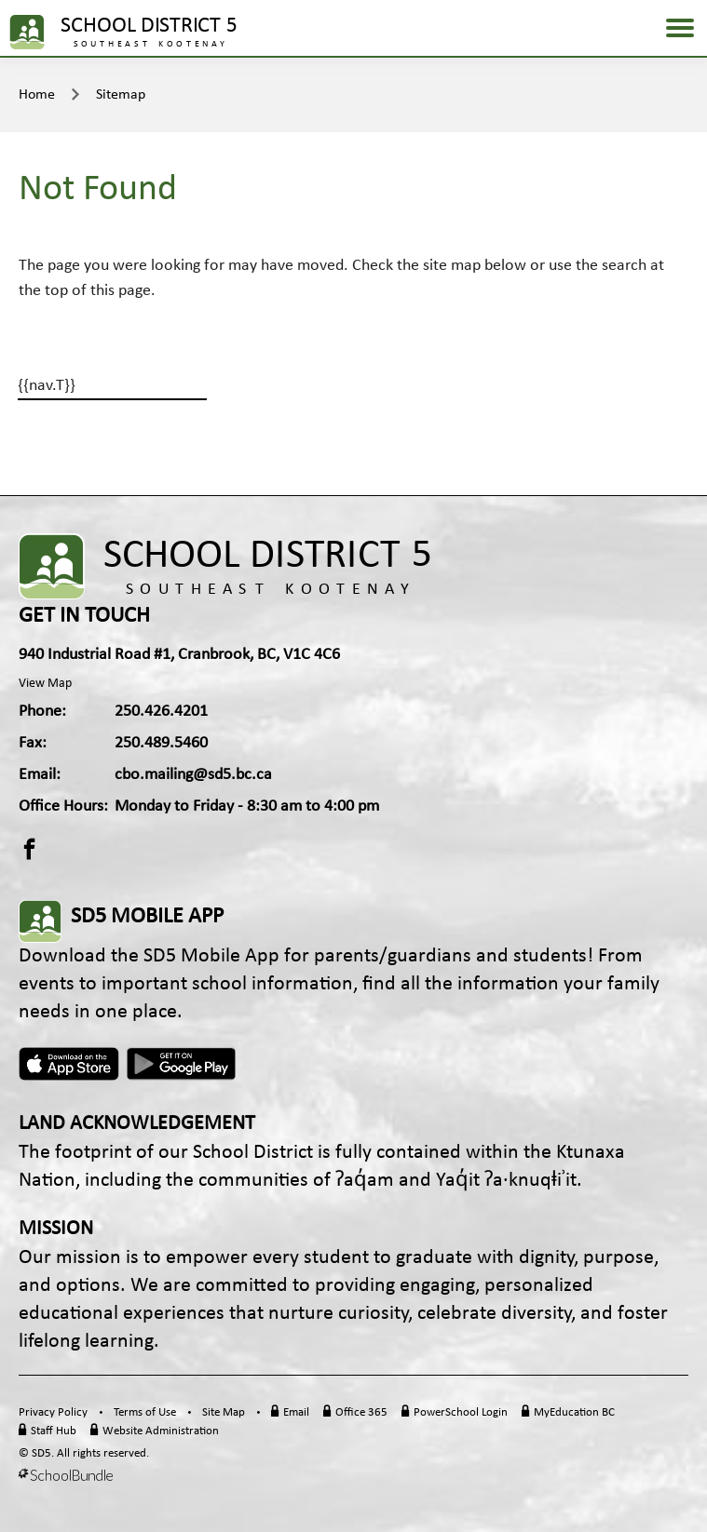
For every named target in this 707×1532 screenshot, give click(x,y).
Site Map (223, 1412)
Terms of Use (145, 1412)
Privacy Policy (53, 1412)
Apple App (69, 1064)
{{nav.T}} (46, 386)
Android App (182, 1064)
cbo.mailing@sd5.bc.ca (193, 775)
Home (37, 94)
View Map (45, 684)
